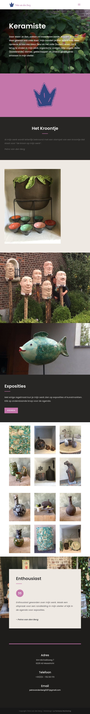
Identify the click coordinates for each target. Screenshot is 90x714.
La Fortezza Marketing (62, 711)
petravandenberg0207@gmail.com (45, 690)
